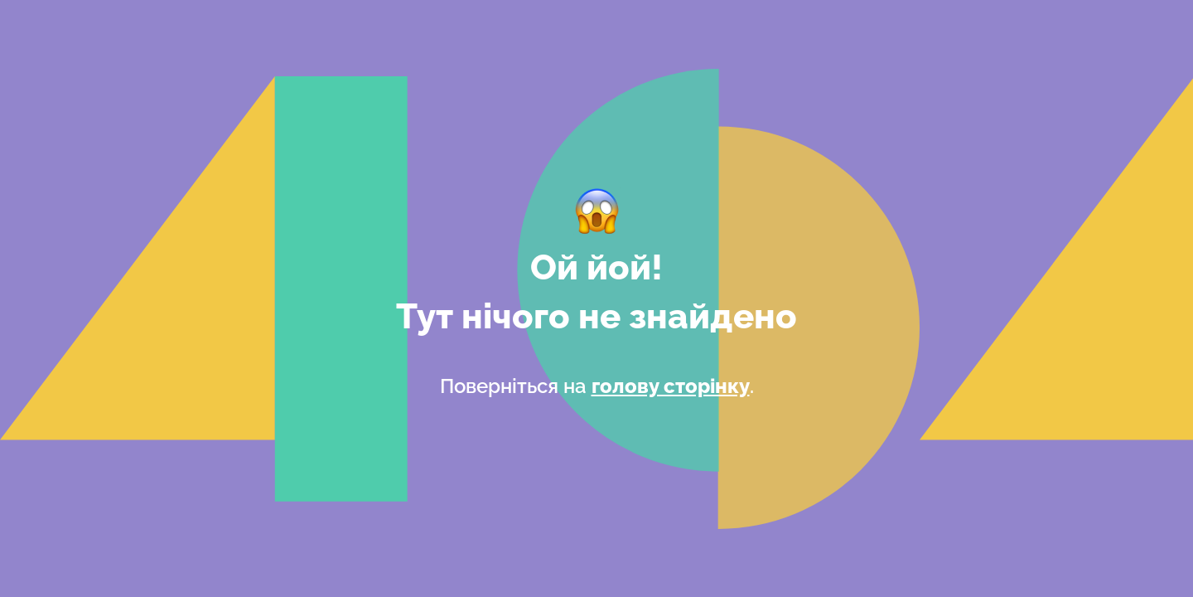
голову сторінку (671, 386)
